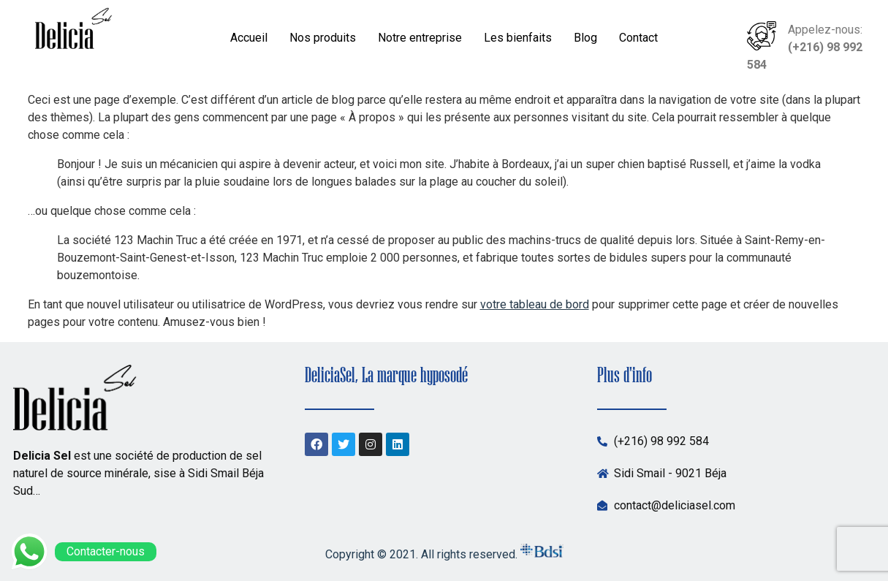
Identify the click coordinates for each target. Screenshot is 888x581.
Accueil (248, 38)
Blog (585, 38)
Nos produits (322, 38)
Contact (638, 38)
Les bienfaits (518, 38)
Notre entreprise (420, 38)
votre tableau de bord (534, 304)
